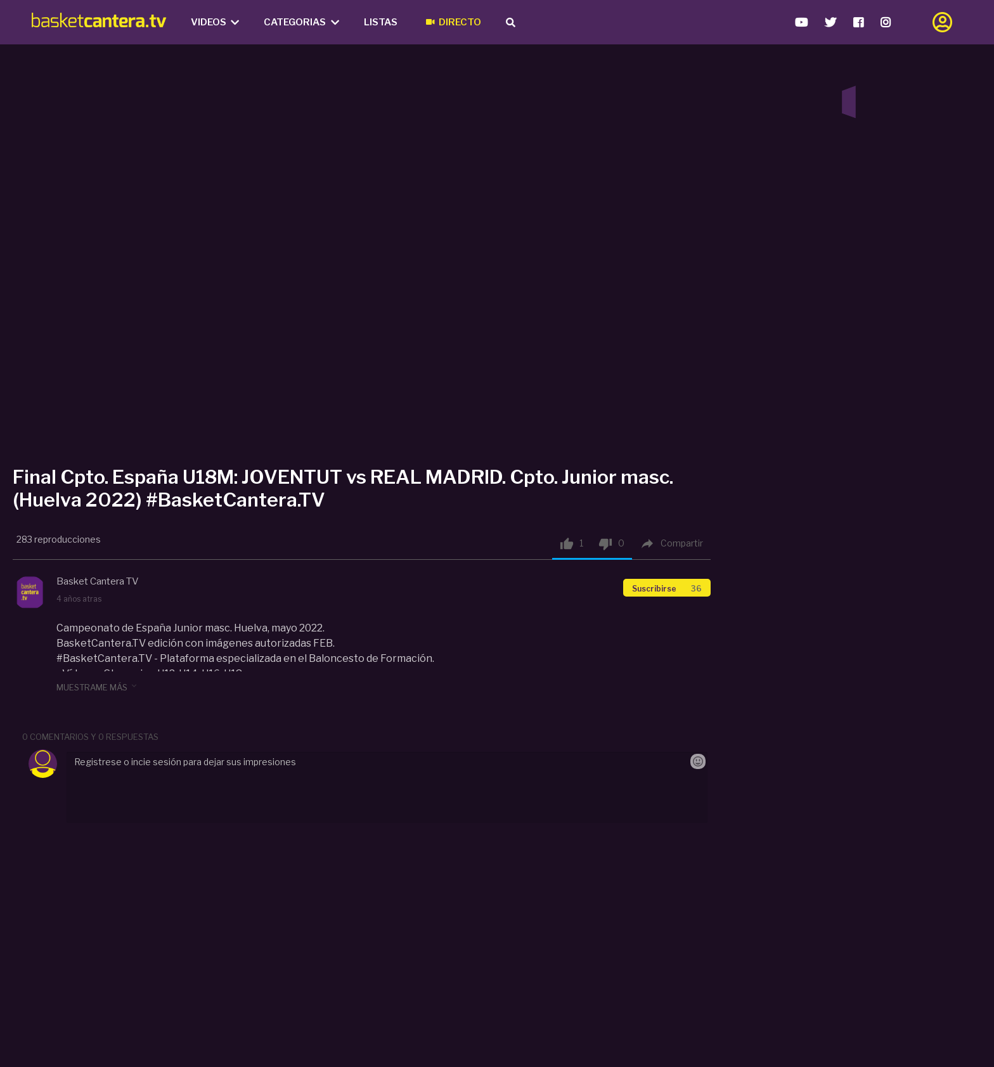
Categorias (301, 22)
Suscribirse (667, 588)
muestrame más (97, 686)
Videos (215, 22)
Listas (380, 22)
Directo (453, 22)
